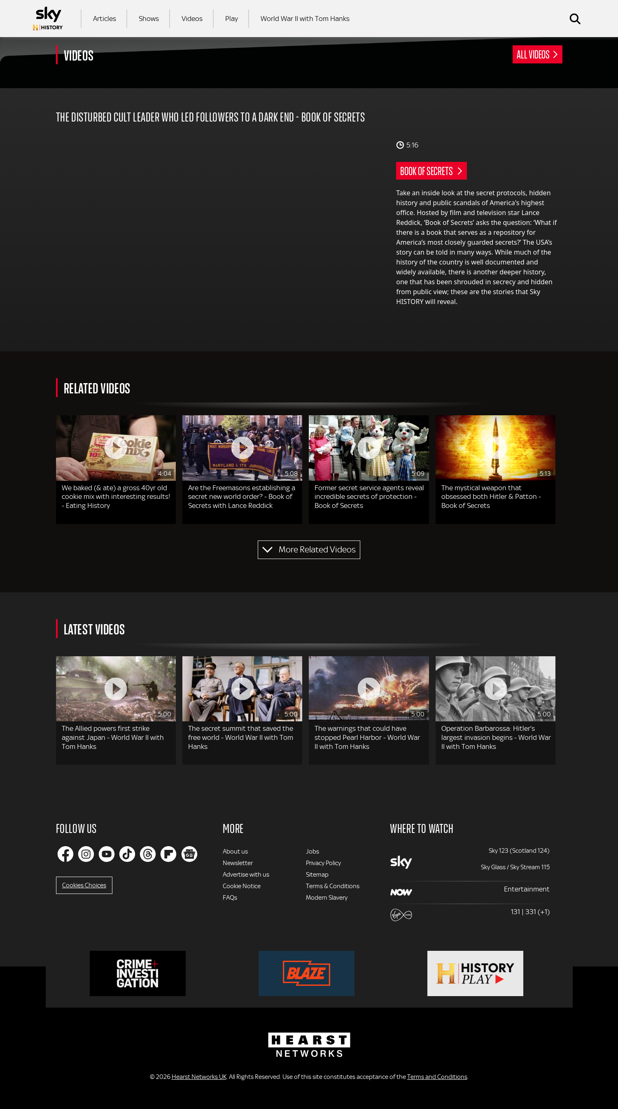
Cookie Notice (242, 886)
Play (231, 18)
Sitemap (317, 874)
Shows (149, 18)
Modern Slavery (326, 897)
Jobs (312, 851)
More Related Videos (317, 549)
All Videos (533, 54)
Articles (104, 18)
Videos (192, 18)
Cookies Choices (84, 885)
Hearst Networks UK (199, 1077)
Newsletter (238, 863)
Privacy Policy (323, 863)
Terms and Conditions (437, 1077)
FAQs (230, 897)
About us (235, 851)
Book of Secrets (427, 170)
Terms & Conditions (332, 886)
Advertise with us (246, 874)
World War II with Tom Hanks (305, 18)
